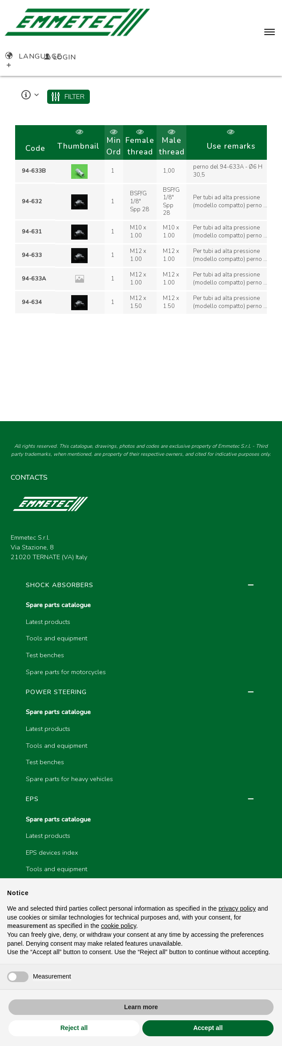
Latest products (48, 621)
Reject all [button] (74, 1027)
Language (33, 56)
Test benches (45, 655)
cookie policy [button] (118, 925)
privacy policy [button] (237, 908)
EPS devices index (52, 852)
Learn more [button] (141, 1006)
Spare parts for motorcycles (66, 671)
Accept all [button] (207, 1027)
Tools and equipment (56, 638)
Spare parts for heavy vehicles (69, 778)
